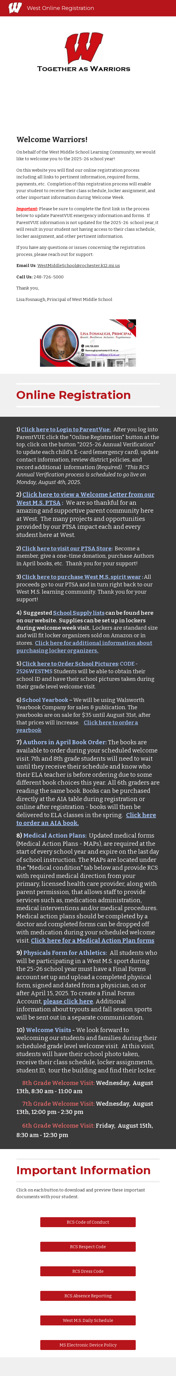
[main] (88, 219)
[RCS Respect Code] (88, 1246)
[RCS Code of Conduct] (88, 1222)
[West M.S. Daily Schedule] (88, 1320)
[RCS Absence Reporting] (88, 1296)
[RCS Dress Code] (88, 1271)
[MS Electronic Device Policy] (88, 1345)
